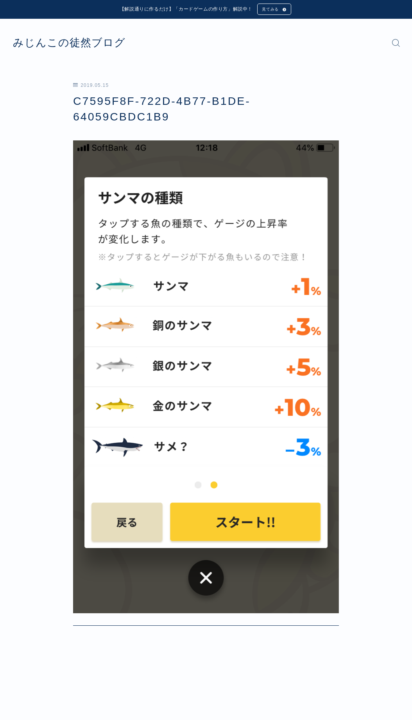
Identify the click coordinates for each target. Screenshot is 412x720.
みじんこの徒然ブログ (81, 45)
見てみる (269, 10)
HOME (21, 686)
